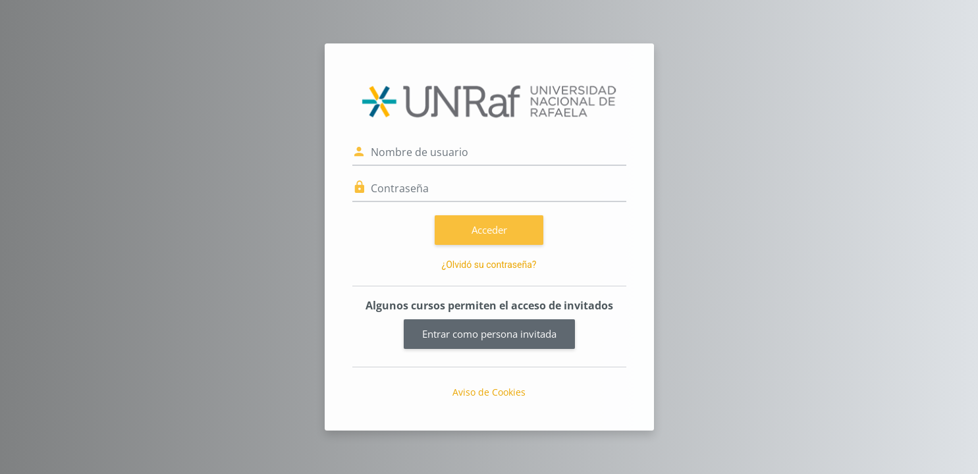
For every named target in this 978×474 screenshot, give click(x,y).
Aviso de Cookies (489, 392)
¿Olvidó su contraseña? (489, 264)
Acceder (489, 229)
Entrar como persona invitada (489, 333)
